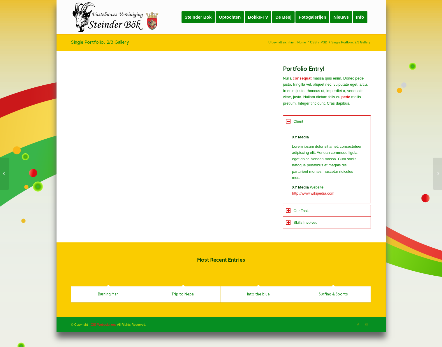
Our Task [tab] (297, 210)
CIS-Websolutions (104, 324)
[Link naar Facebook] (358, 324)
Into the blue (258, 294)
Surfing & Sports (333, 294)
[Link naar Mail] (366, 324)
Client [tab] (294, 121)
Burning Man (108, 294)
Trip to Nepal (183, 294)
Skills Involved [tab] (301, 222)
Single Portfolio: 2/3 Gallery (100, 42)
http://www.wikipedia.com (313, 193)
